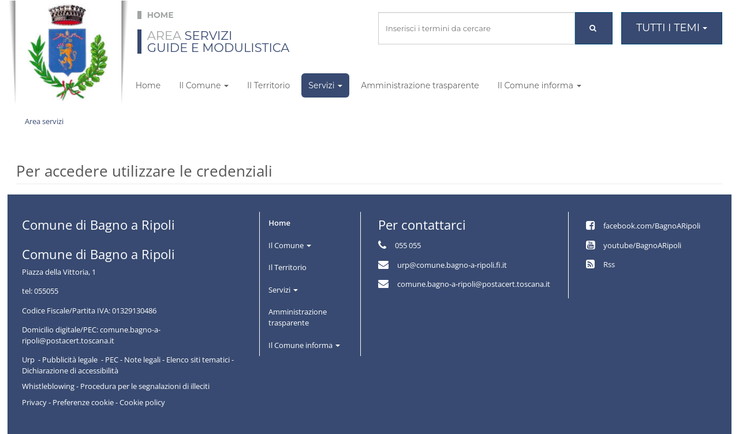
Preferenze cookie (83, 402)
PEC (111, 359)
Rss (609, 264)
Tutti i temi (671, 27)
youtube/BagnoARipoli (642, 245)
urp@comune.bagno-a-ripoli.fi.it (452, 265)
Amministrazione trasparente (420, 85)
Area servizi (44, 121)
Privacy (34, 402)
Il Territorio (268, 85)
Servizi (325, 85)
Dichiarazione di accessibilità (70, 370)
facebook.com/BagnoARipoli (651, 225)
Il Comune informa (539, 85)
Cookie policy (142, 402)
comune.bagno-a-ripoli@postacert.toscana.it (473, 284)
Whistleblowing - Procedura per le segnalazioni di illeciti (116, 386)
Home (148, 85)
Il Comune (204, 85)
